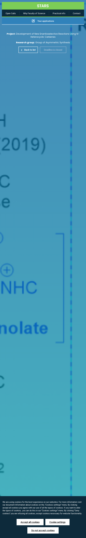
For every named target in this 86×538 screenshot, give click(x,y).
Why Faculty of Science (34, 13)
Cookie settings (57, 522)
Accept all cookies (30, 522)
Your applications (43, 20)
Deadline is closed (53, 49)
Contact (76, 13)
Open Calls (11, 13)
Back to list (28, 49)
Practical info (59, 13)
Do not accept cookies (43, 530)
